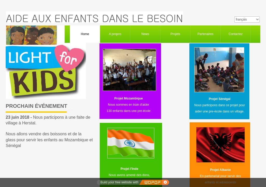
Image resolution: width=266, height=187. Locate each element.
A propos (115, 34)
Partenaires (205, 34)
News (145, 34)
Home (85, 34)
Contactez (236, 34)
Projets (175, 34)
